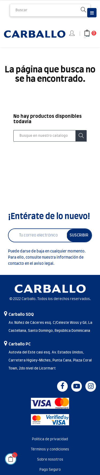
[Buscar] (50, 136)
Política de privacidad (50, 439)
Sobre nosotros (50, 459)
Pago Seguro (50, 470)
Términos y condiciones (50, 449)
